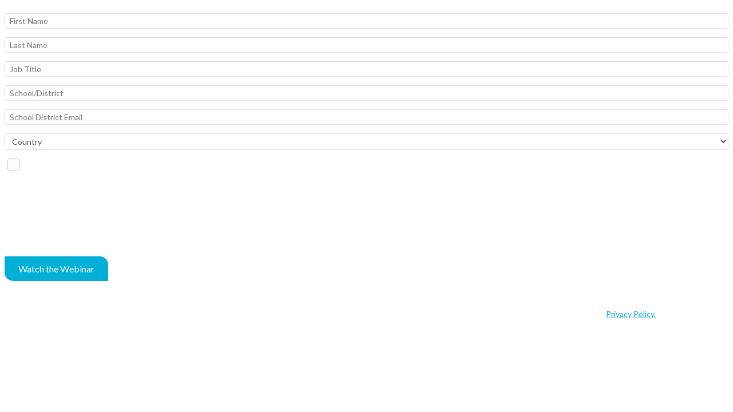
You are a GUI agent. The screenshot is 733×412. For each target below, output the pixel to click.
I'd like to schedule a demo (73, 164)
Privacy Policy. (631, 314)
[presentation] (92, 219)
